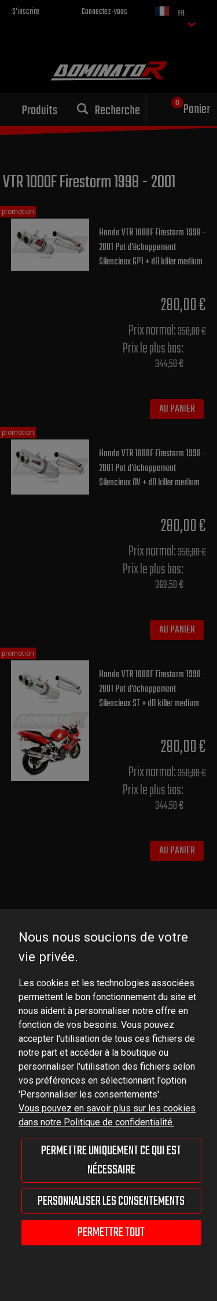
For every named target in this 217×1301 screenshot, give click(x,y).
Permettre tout (111, 1232)
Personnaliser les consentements (111, 1201)
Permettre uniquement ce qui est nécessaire (111, 1160)
